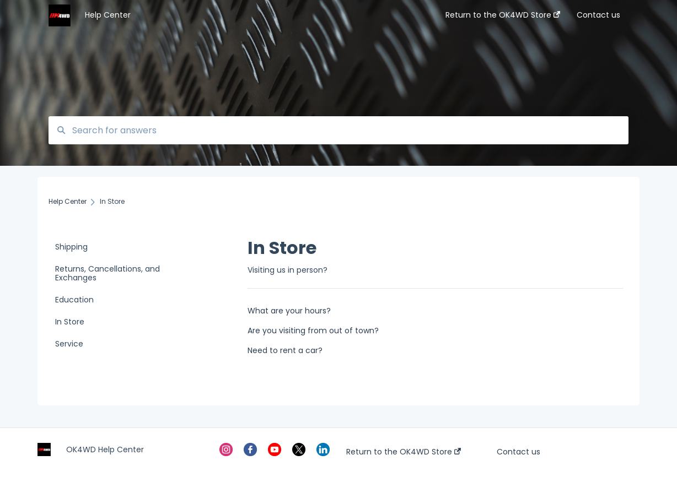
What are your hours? (289, 310)
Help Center (108, 14)
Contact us (518, 451)
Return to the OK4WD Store (403, 451)
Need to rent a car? (285, 350)
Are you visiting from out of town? (313, 330)
